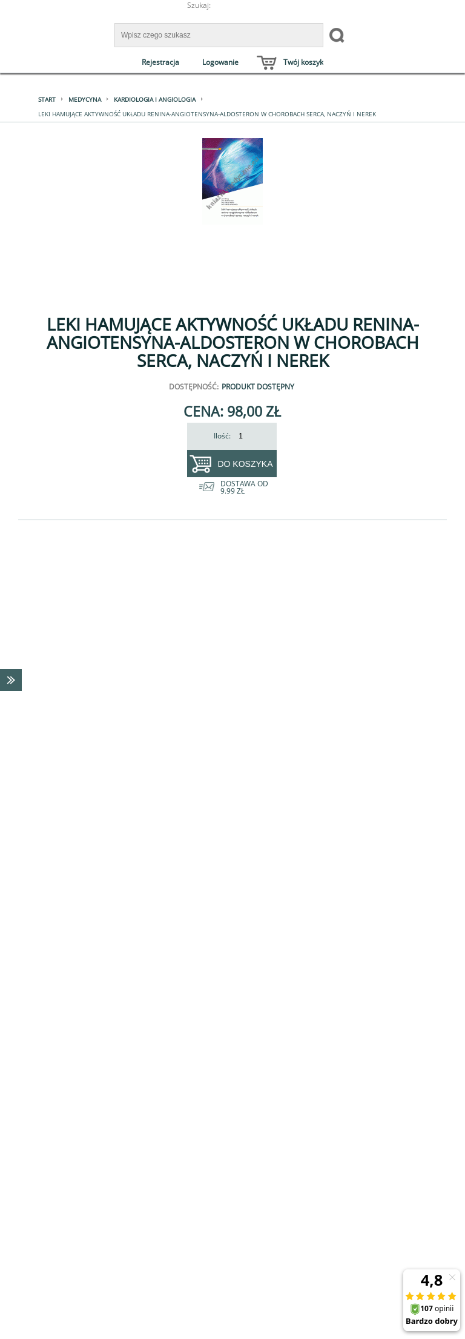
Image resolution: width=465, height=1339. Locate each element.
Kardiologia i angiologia (155, 99)
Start (47, 99)
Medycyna (84, 99)
